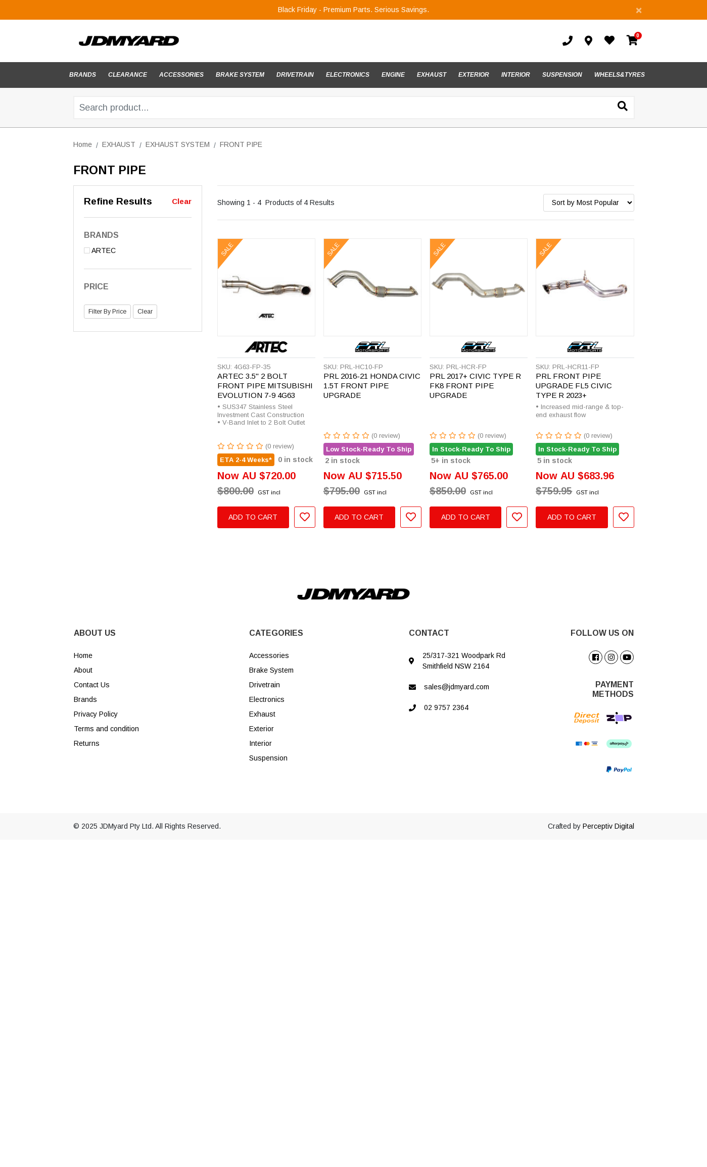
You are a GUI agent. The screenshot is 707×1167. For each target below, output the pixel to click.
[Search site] (622, 107)
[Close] (639, 10)
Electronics (267, 699)
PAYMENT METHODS (613, 689)
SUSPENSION (562, 74)
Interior (260, 743)
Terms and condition (106, 729)
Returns (87, 743)
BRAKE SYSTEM (240, 74)
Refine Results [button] (118, 201)
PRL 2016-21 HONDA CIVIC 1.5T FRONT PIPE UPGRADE (371, 385)
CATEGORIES (276, 633)
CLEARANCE (127, 74)
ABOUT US (95, 633)
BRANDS (82, 74)
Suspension (268, 758)
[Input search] (354, 107)
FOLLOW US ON (602, 633)
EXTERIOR (473, 74)
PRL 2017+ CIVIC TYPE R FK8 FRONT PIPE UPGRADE (475, 385)
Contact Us (92, 685)
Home (83, 655)
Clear (182, 201)
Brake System (271, 670)
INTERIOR (515, 74)
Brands (85, 699)
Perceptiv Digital (608, 826)
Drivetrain (264, 685)
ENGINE (393, 74)
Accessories (269, 655)
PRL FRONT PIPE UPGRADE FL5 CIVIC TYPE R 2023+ (574, 385)
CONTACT (429, 633)
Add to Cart (252, 517)
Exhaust (262, 714)
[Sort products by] (588, 203)
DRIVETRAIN (295, 74)
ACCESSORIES (181, 74)
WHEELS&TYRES (619, 74)
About (83, 670)
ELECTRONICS (347, 74)
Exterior (261, 729)
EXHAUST (431, 74)
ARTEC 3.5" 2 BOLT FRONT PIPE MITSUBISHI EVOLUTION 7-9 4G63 (265, 385)
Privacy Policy (96, 714)
